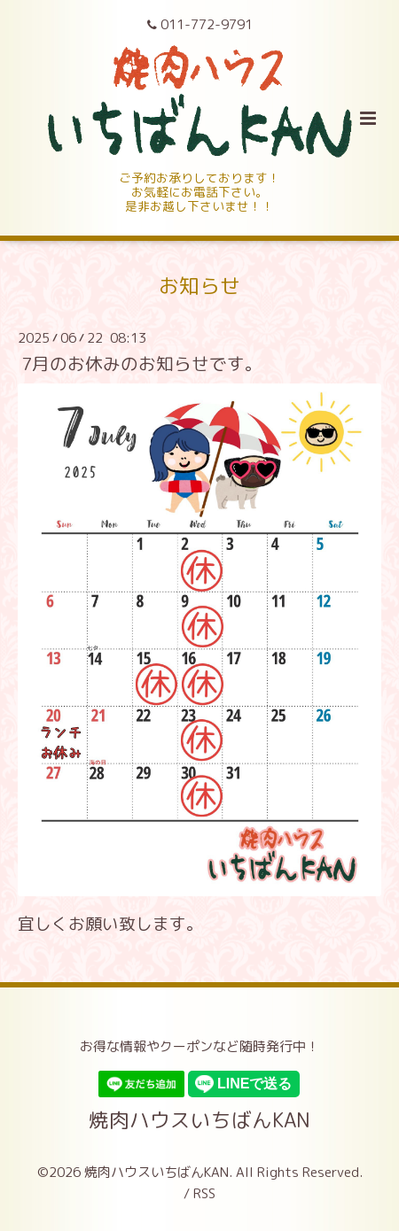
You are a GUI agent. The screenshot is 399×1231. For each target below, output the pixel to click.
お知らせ (199, 285)
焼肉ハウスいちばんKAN (199, 1119)
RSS (204, 1193)
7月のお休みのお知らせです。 (141, 363)
